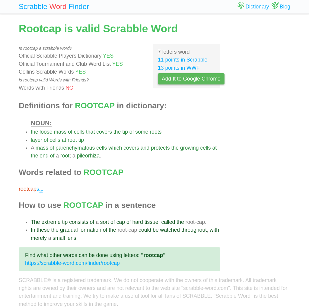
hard (137, 222)
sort (104, 222)
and (145, 148)
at (64, 140)
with (214, 230)
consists (78, 222)
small (59, 238)
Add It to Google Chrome (191, 79)
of (70, 132)
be (156, 230)
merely (39, 238)
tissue (151, 222)
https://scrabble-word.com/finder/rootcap (72, 263)
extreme (51, 222)
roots (155, 132)
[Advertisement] (260, 111)
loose (46, 132)
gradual (69, 230)
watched (170, 230)
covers (104, 132)
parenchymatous (75, 148)
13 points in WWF (179, 68)
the (34, 132)
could (145, 230)
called (168, 222)
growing (189, 148)
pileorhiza (88, 156)
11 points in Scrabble (182, 60)
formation (90, 230)
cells (79, 132)
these (43, 230)
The (35, 222)
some (141, 132)
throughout (194, 230)
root (72, 140)
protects (160, 148)
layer (36, 140)
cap (120, 222)
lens (71, 238)
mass (60, 132)
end (44, 156)
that (90, 132)
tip (125, 132)
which (115, 148)
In (33, 230)
